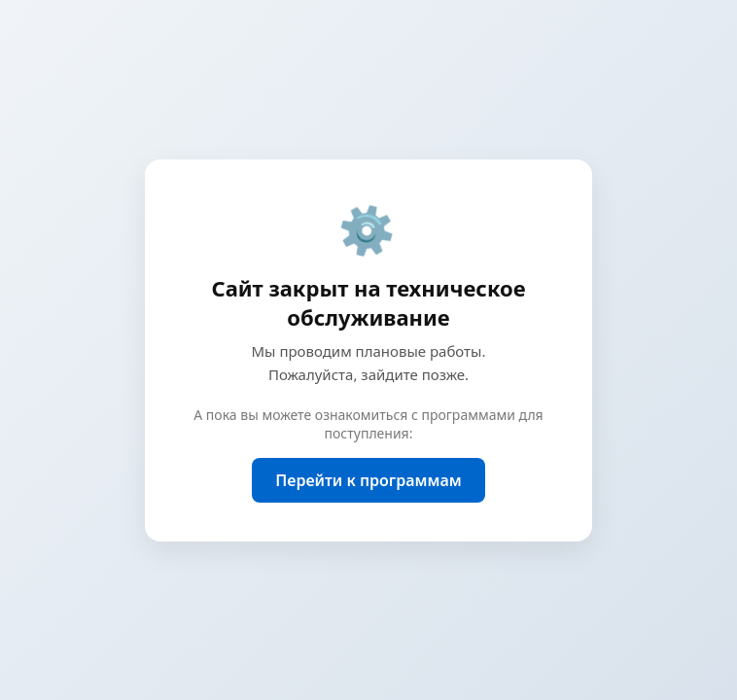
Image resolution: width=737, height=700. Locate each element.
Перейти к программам (368, 480)
